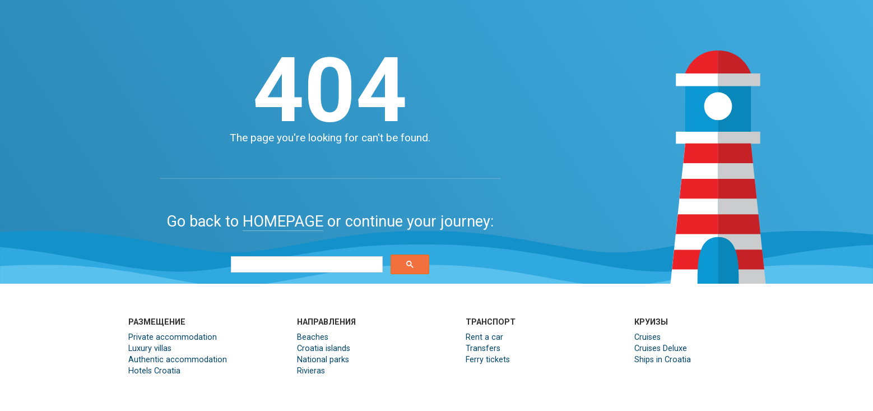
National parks (323, 359)
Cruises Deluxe (660, 348)
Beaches (312, 337)
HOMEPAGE (283, 221)
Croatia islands (323, 348)
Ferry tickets (488, 359)
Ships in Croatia (662, 359)
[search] (305, 265)
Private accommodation (172, 337)
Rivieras (311, 371)
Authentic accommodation (177, 359)
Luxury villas (149, 348)
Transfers (483, 348)
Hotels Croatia (154, 371)
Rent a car (484, 337)
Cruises (647, 337)
